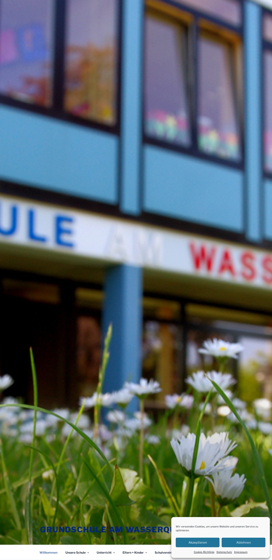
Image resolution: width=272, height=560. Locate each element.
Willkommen (48, 552)
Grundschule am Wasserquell (116, 529)
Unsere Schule (77, 552)
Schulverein (165, 552)
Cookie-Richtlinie (204, 552)
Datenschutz (224, 552)
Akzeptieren (197, 542)
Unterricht (106, 552)
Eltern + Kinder (135, 552)
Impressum (241, 552)
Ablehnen (243, 542)
